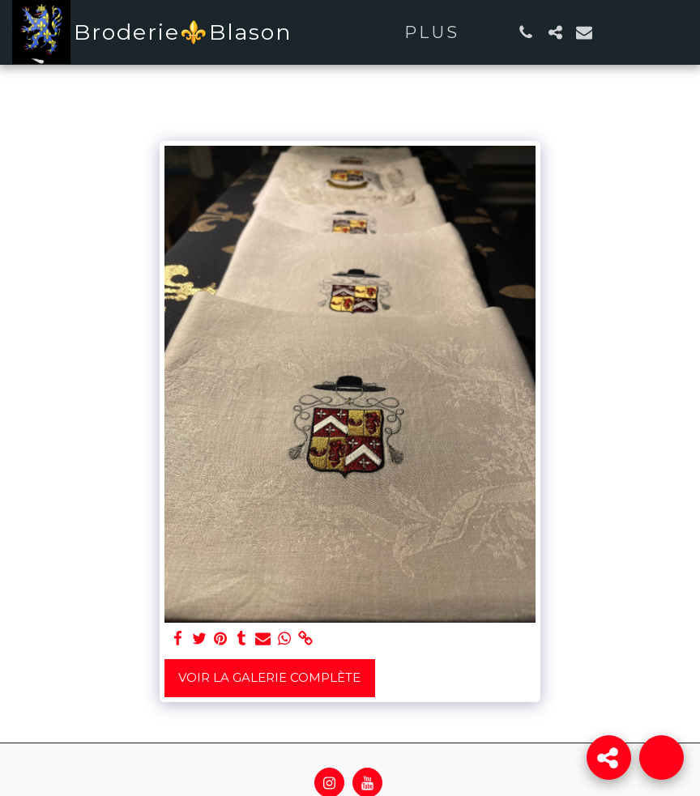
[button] (526, 32)
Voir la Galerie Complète (269, 677)
